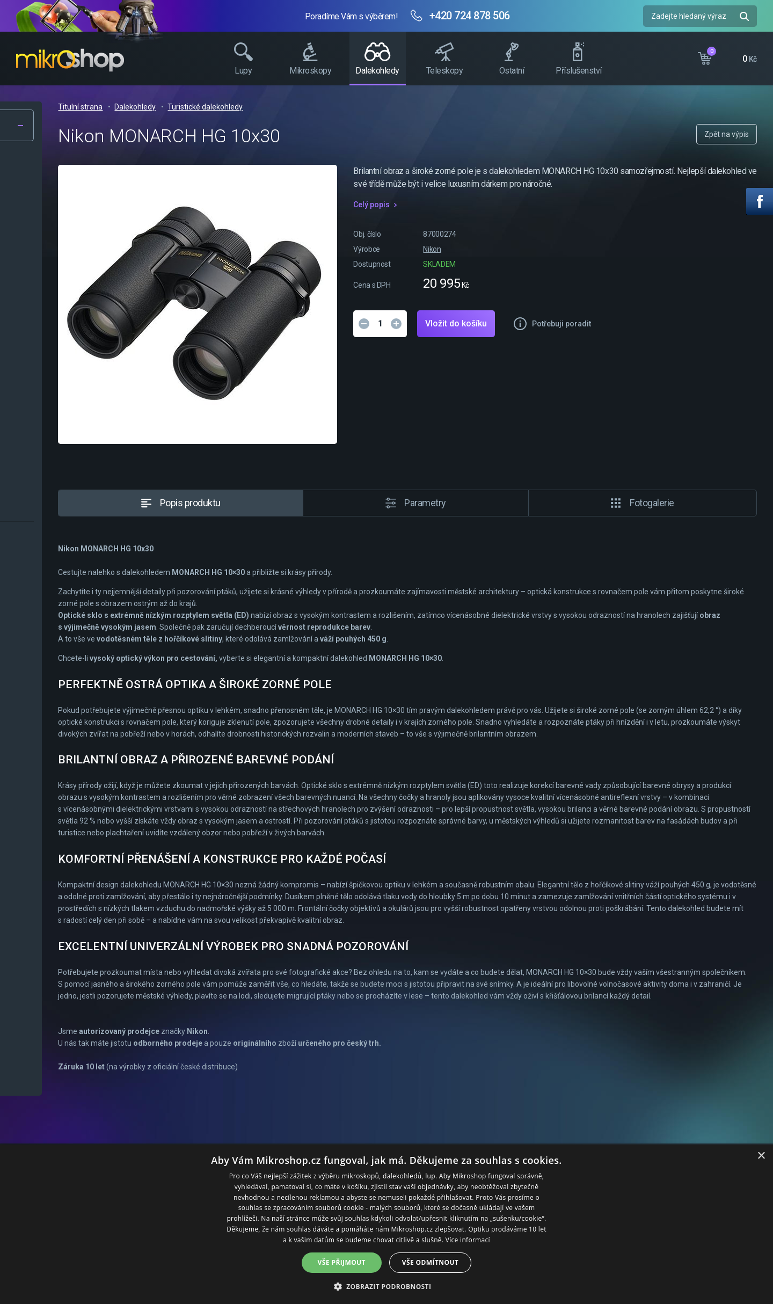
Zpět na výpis (726, 134)
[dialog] (386, 1224)
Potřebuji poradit (717, 336)
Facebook (759, 201)
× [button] (761, 1156)
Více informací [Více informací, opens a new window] (468, 1239)
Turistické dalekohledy (376, 107)
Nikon (588, 262)
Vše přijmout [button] (342, 1262)
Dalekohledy (306, 107)
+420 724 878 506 (469, 15)
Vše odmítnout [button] (430, 1262)
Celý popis (527, 217)
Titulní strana (251, 107)
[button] (387, 1286)
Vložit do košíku (612, 336)
